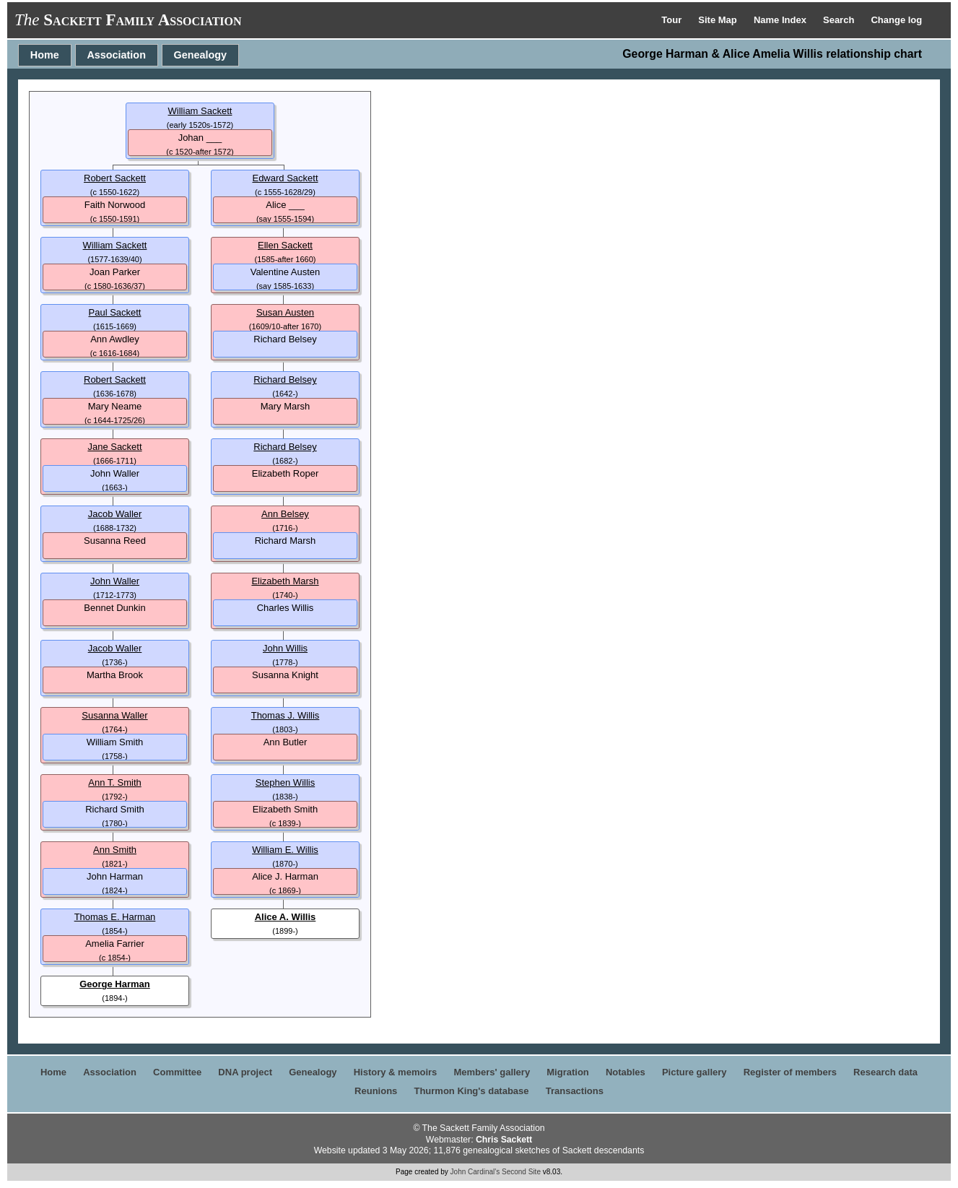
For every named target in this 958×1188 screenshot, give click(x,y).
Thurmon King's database (471, 1090)
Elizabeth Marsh (284, 581)
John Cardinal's (475, 1172)
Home (44, 55)
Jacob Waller (115, 513)
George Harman (114, 984)
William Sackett (200, 110)
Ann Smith (114, 849)
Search (840, 19)
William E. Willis (285, 849)
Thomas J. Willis (285, 715)
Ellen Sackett (285, 245)
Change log (896, 19)
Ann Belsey (285, 513)
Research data (885, 1072)
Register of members (790, 1072)
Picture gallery (694, 1072)
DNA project (245, 1072)
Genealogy (200, 55)
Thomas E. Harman (115, 916)
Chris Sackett (504, 1140)
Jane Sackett (114, 446)
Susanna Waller (114, 715)
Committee (177, 1072)
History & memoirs (395, 1072)
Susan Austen (285, 312)
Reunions (375, 1090)
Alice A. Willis (285, 916)
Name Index (781, 19)
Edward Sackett (285, 178)
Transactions (575, 1090)
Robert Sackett (115, 178)
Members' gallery (491, 1072)
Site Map (718, 19)
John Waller (114, 581)
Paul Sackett (115, 312)
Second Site (521, 1172)
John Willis (285, 648)
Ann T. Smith (114, 782)
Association (116, 55)
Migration (568, 1072)
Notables (625, 1072)
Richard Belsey (284, 379)
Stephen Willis (285, 782)
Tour (672, 19)
